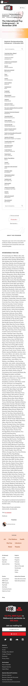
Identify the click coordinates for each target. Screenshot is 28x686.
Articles (16, 570)
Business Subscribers (7, 679)
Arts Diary (4, 587)
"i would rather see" (9, 141)
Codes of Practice (6, 654)
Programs (17, 560)
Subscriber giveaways (20, 580)
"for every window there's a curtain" (13, 108)
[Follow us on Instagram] (23, 640)
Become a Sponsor (6, 675)
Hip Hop (9, 543)
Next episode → (14, 223)
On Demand (5, 555)
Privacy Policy (5, 658)
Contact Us (5, 647)
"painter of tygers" (9, 137)
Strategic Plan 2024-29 (7, 652)
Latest (3, 557)
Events (4, 576)
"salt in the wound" (9, 196)
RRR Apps (14, 620)
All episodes (14, 219)
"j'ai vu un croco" (8, 103)
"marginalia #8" (8, 124)
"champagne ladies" (9, 175)
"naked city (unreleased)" (10, 61)
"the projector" (8, 200)
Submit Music (5, 669)
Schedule (17, 557)
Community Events (6, 589)
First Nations (13, 539)
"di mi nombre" (8, 82)
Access (4, 649)
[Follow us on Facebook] (11, 640)
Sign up (14, 634)
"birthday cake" (8, 170)
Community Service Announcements (11, 681)
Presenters (17, 564)
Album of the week (19, 566)
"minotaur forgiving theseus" (11, 112)
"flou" (5, 74)
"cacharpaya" (7, 87)
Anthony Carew (17, 17)
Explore (17, 555)
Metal (10, 547)
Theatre (17, 547)
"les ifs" (6, 66)
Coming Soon (5, 578)
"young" (6, 162)
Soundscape (18, 568)
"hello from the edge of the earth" (12, 133)
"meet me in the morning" (10, 166)
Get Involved (5, 662)
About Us (4, 645)
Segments (4, 560)
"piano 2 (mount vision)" (10, 129)
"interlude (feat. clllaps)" (10, 53)
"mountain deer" (8, 116)
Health (22, 539)
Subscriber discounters (20, 578)
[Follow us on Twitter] (5, 640)
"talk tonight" (7, 183)
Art (5, 539)
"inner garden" (8, 120)
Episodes (4, 562)
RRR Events (5, 580)
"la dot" (6, 78)
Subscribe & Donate (20, 576)
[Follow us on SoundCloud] (16, 640)
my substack (8, 512)
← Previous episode (14, 215)
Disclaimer (4, 656)
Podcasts (17, 562)
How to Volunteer (6, 664)
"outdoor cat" (7, 179)
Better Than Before (9, 158)
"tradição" (7, 91)
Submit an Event (6, 591)
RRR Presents (5, 583)
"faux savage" (7, 95)
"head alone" (7, 154)
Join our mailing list (14, 625)
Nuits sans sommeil (9, 70)
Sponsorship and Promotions (9, 673)
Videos (16, 572)
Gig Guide (4, 585)
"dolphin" (6, 99)
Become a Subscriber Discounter (10, 677)
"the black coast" (8, 145)
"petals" (6, 191)
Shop (3, 597)
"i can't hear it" (8, 149)
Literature (18, 543)
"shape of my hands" (9, 187)
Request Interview (6, 667)
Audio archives (5, 564)
